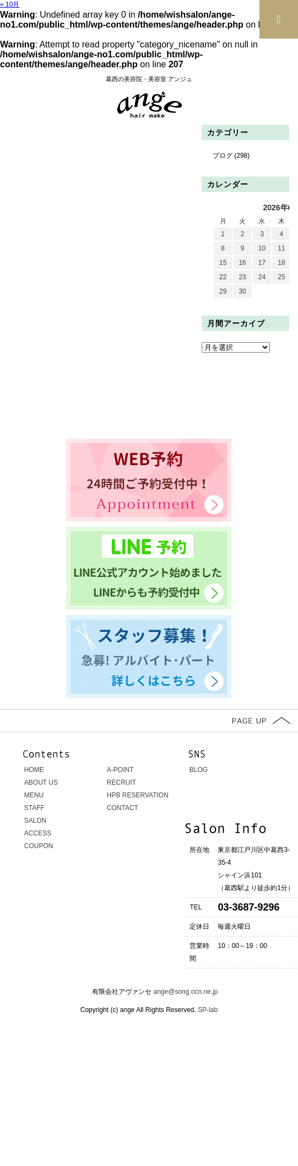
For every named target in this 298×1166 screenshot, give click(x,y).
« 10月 (9, 4)
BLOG (198, 770)
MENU (34, 795)
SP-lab (207, 1010)
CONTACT (122, 808)
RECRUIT (121, 782)
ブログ (222, 155)
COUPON (38, 846)
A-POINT (120, 770)
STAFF (34, 808)
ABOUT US (41, 782)
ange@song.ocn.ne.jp (186, 991)
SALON (35, 820)
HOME (34, 770)
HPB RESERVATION (138, 795)
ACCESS (37, 833)
